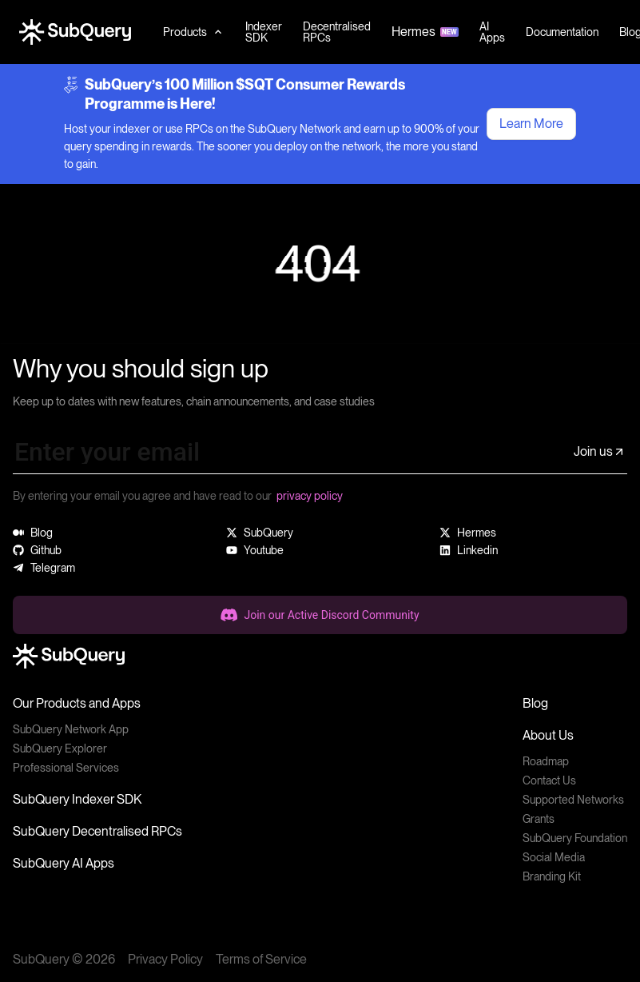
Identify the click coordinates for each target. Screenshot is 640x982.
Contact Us (549, 780)
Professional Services (66, 767)
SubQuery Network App (71, 729)
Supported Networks (573, 799)
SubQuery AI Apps (63, 863)
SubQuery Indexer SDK (77, 799)
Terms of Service (261, 959)
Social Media (554, 857)
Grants (539, 818)
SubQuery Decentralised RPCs (97, 831)
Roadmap (546, 761)
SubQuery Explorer (60, 748)
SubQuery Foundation (575, 838)
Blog (535, 703)
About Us (548, 735)
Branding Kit (552, 876)
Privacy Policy (165, 959)
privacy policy (309, 495)
